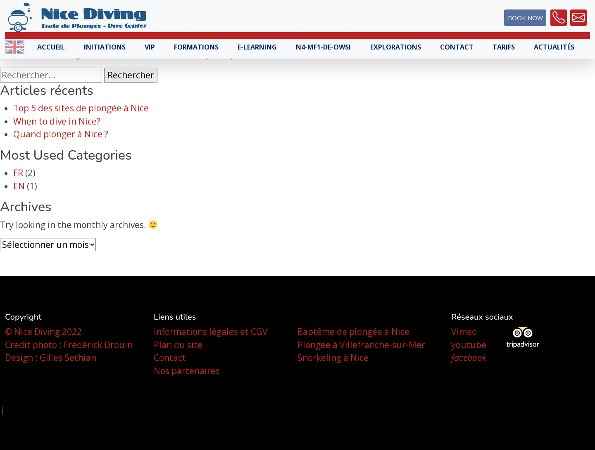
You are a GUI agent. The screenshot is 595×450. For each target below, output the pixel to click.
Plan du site (178, 345)
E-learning (257, 47)
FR (18, 173)
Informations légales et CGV (211, 331)
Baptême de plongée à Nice (353, 331)
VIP (150, 47)
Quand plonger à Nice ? (60, 134)
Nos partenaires (187, 371)
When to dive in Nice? (56, 121)
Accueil (51, 47)
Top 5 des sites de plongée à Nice (81, 108)
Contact (457, 47)
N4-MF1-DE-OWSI (323, 47)
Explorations (395, 47)
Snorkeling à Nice (333, 357)
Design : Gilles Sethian (50, 357)
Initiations (105, 47)
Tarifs (504, 47)
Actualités (554, 47)
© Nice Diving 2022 (43, 331)
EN (19, 186)
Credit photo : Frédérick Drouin (69, 345)
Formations (196, 47)
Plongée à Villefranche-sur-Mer (361, 345)
